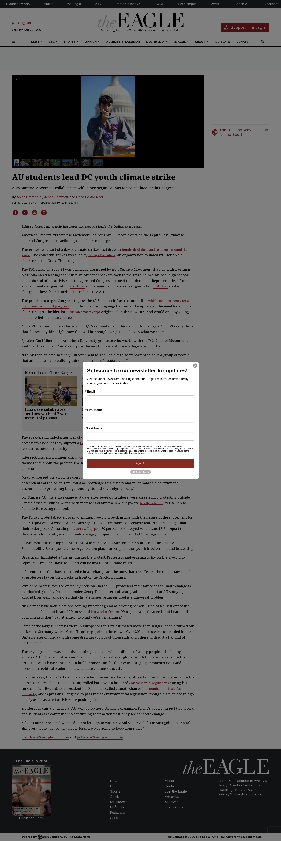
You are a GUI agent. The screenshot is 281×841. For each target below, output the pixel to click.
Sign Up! (140, 463)
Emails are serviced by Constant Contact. (127, 453)
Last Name (94, 428)
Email (91, 391)
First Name (95, 410)
